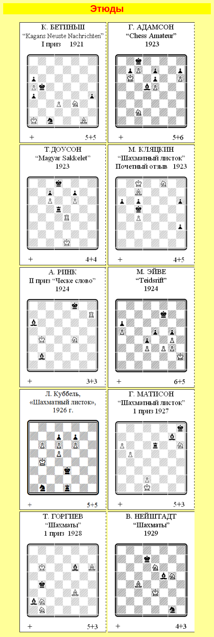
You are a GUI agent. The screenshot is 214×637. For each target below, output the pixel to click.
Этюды (107, 8)
